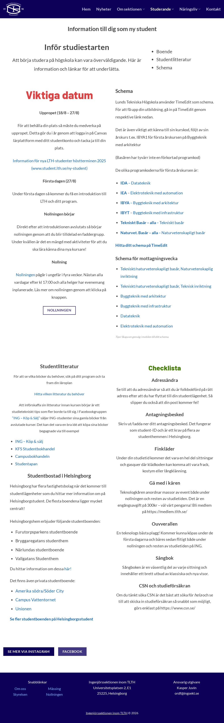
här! (67, 568)
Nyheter (103, 9)
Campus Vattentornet (35, 599)
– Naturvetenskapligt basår (162, 232)
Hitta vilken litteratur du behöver (59, 394)
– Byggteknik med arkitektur (149, 202)
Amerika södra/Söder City (39, 590)
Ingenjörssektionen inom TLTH (107, 713)
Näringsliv (190, 9)
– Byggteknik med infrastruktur (152, 212)
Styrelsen (20, 694)
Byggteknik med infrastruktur (145, 306)
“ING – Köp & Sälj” (26, 418)
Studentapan (26, 463)
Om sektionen (130, 9)
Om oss (20, 688)
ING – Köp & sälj (29, 441)
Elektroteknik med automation (146, 326)
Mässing (54, 688)
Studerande (162, 9)
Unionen (23, 608)
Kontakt (213, 9)
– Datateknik (135, 182)
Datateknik (130, 315)
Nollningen (25, 274)
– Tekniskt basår (152, 222)
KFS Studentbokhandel (35, 448)
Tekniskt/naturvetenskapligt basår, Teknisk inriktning (165, 286)
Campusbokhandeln (32, 456)
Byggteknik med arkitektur (143, 296)
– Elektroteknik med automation (151, 192)
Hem (86, 9)
